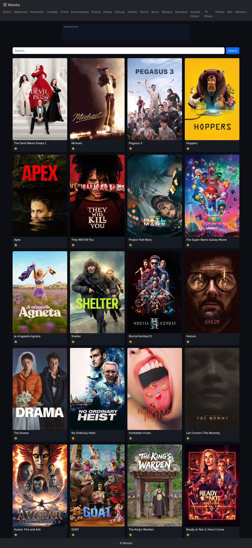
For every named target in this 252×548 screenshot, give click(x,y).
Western (240, 12)
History (132, 12)
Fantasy (120, 12)
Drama (96, 12)
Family (107, 12)
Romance (181, 12)
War (230, 12)
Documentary (80, 12)
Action (7, 12)
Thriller (220, 12)
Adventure (20, 12)
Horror (144, 12)
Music (155, 12)
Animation (37, 12)
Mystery (167, 12)
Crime (64, 12)
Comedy (52, 12)
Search (232, 51)
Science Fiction (195, 14)
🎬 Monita (11, 4)
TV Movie (208, 14)
